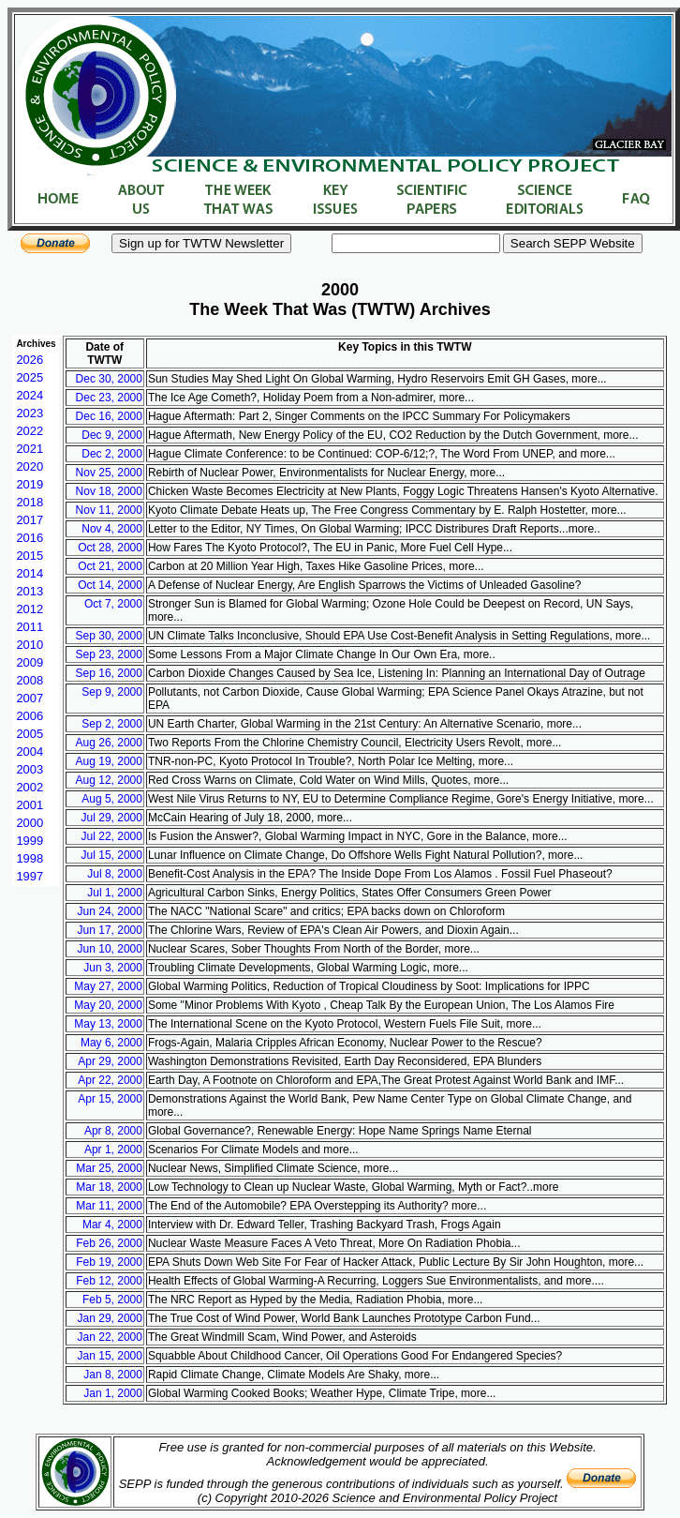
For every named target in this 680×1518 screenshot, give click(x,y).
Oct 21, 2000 (110, 566)
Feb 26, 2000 (109, 1243)
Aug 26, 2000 (109, 742)
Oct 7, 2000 (113, 603)
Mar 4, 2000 (112, 1224)
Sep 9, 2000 (111, 692)
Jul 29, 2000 (111, 817)
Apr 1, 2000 (113, 1149)
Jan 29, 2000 (110, 1318)
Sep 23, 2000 (109, 654)
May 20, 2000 (108, 1005)
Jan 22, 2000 (110, 1337)
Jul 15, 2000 (111, 855)
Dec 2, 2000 (111, 453)
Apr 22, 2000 (110, 1080)
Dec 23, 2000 (109, 397)
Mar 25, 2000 (109, 1168)
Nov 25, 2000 (109, 472)
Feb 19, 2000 (109, 1262)
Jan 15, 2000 (110, 1355)
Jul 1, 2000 (114, 892)
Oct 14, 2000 (110, 585)
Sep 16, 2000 (109, 673)
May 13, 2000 (108, 1023)
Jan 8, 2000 (112, 1374)
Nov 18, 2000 (109, 491)
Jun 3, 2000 (112, 967)
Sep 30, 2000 (109, 635)
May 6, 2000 (111, 1042)
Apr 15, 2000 (110, 1098)
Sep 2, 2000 (111, 723)
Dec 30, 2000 (109, 378)
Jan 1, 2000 (112, 1393)
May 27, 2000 (108, 986)
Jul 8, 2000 (114, 873)
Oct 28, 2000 (110, 547)
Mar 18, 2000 (109, 1187)
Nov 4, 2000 (111, 528)
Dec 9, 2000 (111, 435)
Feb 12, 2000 (109, 1280)
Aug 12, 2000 (109, 780)
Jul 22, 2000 (111, 836)
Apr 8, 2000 (113, 1130)
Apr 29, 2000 (110, 1061)
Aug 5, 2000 (111, 798)
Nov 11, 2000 (109, 510)
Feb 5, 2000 (112, 1299)
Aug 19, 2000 (109, 761)
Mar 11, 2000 (109, 1205)
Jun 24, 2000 (110, 911)
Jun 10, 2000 (110, 948)
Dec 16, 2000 (109, 416)
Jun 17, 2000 (110, 930)
